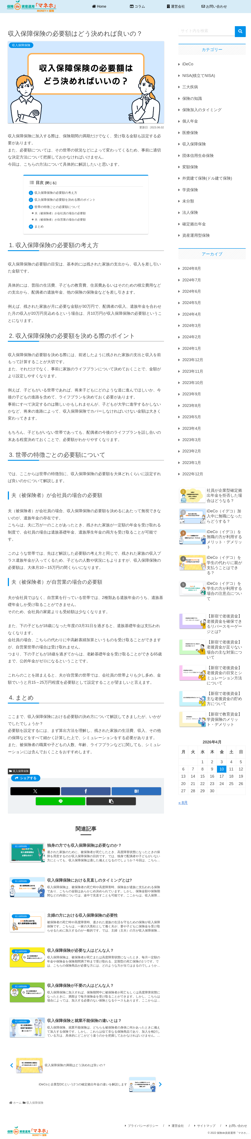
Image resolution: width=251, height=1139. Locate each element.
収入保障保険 (19, 771)
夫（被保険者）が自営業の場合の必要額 (64, 219)
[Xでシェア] (35, 791)
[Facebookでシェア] (86, 791)
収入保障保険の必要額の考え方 (58, 192)
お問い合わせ (236, 1126)
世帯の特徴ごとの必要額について (60, 207)
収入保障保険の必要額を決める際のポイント (69, 199)
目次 (37, 182)
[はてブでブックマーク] (136, 791)
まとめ (39, 226)
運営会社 (176, 1126)
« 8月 (183, 803)
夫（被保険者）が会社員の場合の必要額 (64, 213)
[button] (111, 801)
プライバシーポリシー (141, 1126)
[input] (212, 31)
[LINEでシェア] (60, 801)
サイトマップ (204, 1126)
